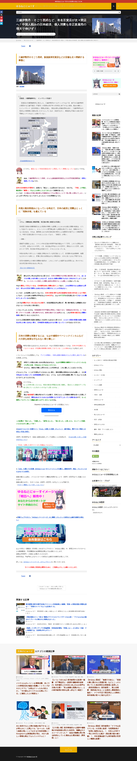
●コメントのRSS (97, 463)
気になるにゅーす (99, 414)
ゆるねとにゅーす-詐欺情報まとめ (105, 474)
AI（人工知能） (30, 723)
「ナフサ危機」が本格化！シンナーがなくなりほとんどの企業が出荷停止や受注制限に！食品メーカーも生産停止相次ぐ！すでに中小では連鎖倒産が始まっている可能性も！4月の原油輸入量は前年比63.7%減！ (107, 260)
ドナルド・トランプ (35, 678)
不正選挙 (63, 724)
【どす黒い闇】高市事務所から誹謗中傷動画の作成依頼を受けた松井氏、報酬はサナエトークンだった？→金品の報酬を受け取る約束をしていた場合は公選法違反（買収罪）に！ (68, 733)
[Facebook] (1, 12)
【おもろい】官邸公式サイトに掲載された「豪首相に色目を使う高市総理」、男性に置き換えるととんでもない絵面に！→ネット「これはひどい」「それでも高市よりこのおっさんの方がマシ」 (107, 246)
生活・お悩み (98, 419)
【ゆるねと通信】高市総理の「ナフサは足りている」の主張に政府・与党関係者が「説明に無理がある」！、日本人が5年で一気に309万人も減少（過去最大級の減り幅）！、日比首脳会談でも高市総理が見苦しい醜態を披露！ (111, 213)
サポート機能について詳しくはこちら (31, 485)
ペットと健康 (98, 385)
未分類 (96, 409)
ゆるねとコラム (98, 365)
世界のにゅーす (98, 390)
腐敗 (82, 676)
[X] (1, 14)
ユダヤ (42, 678)
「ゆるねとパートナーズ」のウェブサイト (36, 562)
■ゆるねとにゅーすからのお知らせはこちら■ (68, 1)
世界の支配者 (38, 723)
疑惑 (79, 676)
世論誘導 (71, 676)
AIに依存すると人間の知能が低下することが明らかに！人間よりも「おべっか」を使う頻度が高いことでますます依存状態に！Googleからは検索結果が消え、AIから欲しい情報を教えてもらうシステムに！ (111, 172)
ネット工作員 (64, 676)
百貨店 (51, 34)
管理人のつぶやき (99, 424)
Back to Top (68, 750)
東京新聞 (22, 86)
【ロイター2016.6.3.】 (27, 268)
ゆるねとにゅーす (100, 104)
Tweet (23, 46)
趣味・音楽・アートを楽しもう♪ (103, 429)
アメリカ (20, 678)
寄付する (51, 410)
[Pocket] (1, 20)
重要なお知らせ (98, 434)
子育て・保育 (98, 395)
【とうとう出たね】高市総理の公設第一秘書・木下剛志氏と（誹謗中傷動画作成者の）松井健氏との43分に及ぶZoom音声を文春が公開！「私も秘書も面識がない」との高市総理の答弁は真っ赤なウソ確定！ (111, 138)
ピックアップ (98, 380)
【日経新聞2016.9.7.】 (27, 161)
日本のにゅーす (31, 34)
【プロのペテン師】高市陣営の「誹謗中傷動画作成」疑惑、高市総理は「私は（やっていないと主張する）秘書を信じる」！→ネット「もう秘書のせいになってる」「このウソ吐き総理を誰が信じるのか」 (107, 285)
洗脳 (75, 676)
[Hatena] (1, 23)
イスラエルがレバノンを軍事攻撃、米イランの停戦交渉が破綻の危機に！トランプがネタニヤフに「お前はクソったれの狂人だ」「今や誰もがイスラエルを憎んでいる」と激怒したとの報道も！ (33, 688)
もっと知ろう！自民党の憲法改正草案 (105, 360)
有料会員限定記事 (99, 404)
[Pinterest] (1, 17)
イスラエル (26, 678)
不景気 (47, 34)
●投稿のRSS (95, 461)
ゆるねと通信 (98, 370)
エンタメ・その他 (99, 375)
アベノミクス (41, 34)
